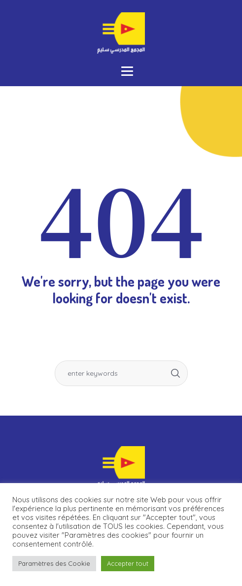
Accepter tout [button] (127, 563)
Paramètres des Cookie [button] (54, 563)
